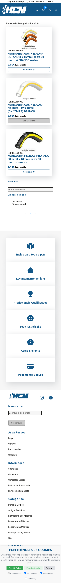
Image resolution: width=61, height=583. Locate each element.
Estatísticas (30, 573)
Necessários (14, 573)
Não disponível (19, 204)
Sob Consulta (29, 121)
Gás (15, 23)
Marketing (30, 578)
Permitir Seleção (33, 568)
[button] (43, 10)
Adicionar (29, 69)
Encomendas (14, 449)
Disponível (17, 201)
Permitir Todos (15, 568)
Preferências (46, 573)
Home (9, 23)
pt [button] (50, 1)
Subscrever (16, 423)
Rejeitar (49, 568)
